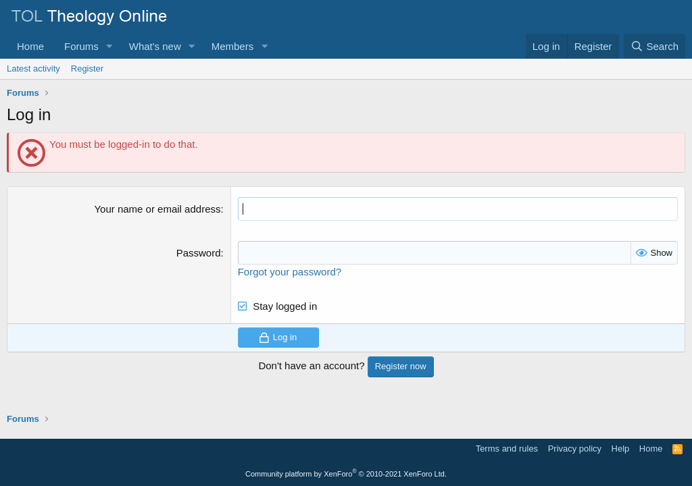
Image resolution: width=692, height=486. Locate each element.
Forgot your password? (289, 271)
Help (621, 448)
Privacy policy (574, 448)
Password (198, 253)
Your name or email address (157, 209)
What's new (155, 46)
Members (233, 46)
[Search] (654, 46)
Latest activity (33, 68)
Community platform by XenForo (346, 474)
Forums (81, 46)
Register (87, 68)
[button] (109, 46)
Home (30, 46)
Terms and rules (507, 448)
